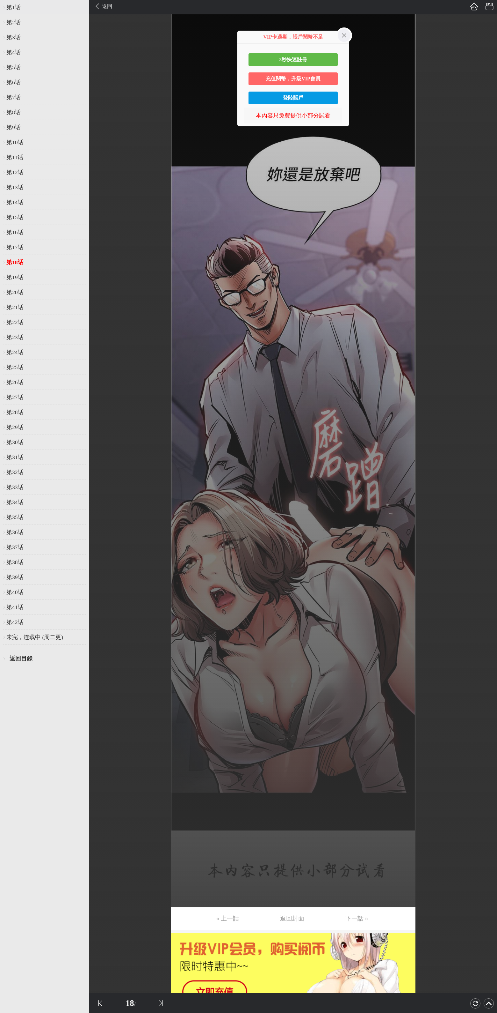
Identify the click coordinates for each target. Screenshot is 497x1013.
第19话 (15, 277)
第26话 (15, 382)
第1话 (13, 7)
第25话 (15, 367)
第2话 (13, 22)
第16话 (15, 232)
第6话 (13, 82)
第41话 (15, 607)
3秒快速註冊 (293, 59)
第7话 (13, 97)
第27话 (15, 397)
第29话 (15, 427)
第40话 (15, 592)
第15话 (15, 217)
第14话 (15, 202)
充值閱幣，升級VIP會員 (293, 78)
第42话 (15, 622)
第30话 (15, 442)
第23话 (15, 337)
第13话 (15, 187)
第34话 (15, 502)
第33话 (15, 487)
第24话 (15, 352)
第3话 (13, 37)
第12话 (15, 172)
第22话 (15, 322)
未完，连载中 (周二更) (34, 637)
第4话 (13, 52)
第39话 (15, 577)
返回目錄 (21, 658)
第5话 (13, 67)
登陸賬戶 (293, 98)
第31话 (15, 457)
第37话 (15, 547)
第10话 (15, 142)
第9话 (13, 127)
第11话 (14, 157)
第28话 (15, 412)
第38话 (15, 562)
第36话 (15, 532)
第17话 (15, 247)
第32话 (15, 472)
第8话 (13, 112)
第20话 (15, 292)
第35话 (15, 517)
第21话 (15, 307)
